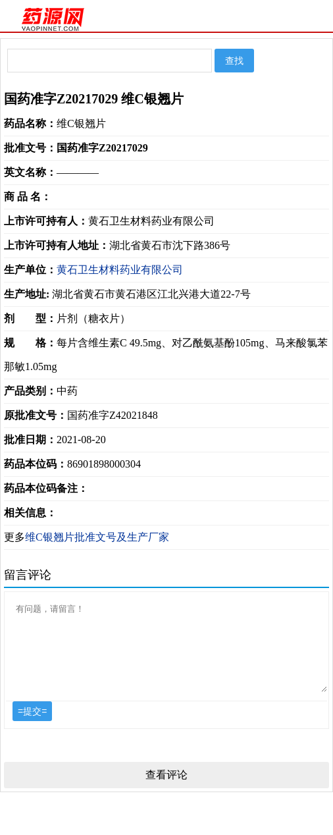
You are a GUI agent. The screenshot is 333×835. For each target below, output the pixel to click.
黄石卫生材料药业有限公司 (120, 269)
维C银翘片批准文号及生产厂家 (97, 537)
